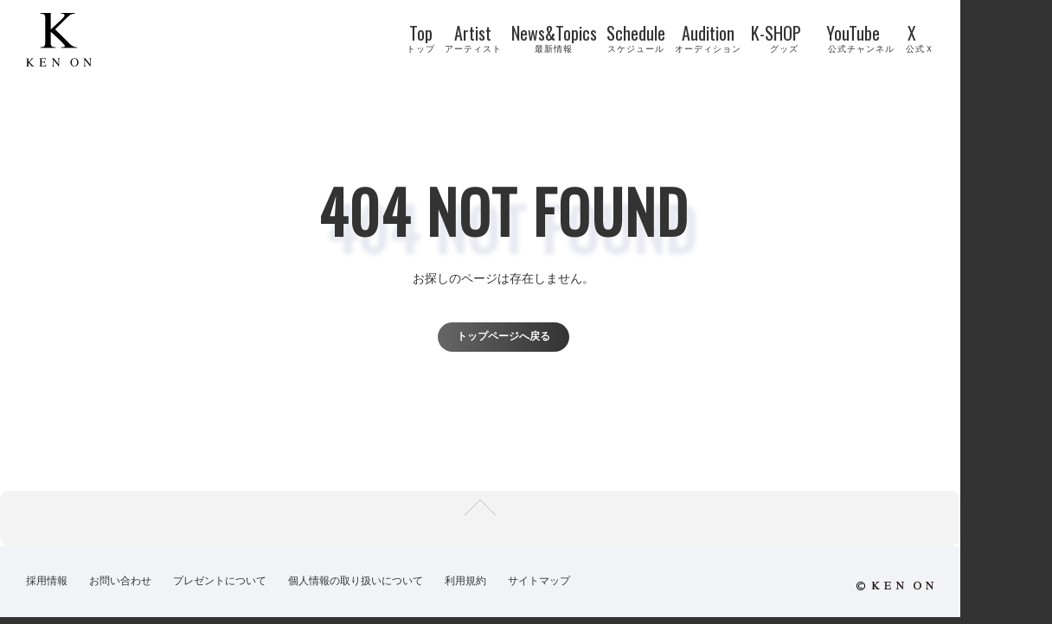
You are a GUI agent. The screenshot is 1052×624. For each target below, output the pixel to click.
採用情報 (46, 589)
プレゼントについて (219, 589)
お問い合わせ (120, 589)
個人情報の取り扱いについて (355, 589)
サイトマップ (539, 589)
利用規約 (465, 589)
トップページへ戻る (498, 336)
